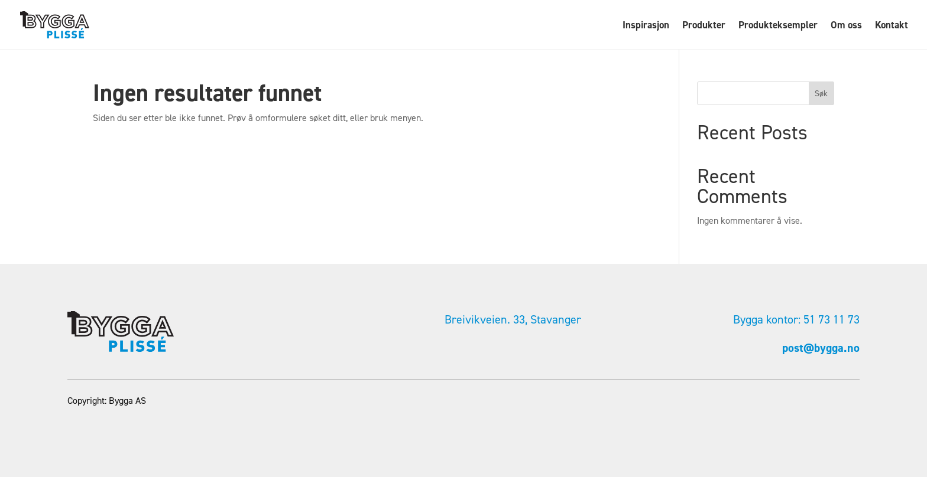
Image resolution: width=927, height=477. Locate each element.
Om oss (846, 26)
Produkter (703, 26)
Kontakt (891, 26)
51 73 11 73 (831, 319)
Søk (821, 93)
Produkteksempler (778, 26)
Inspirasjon (646, 26)
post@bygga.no (821, 347)
